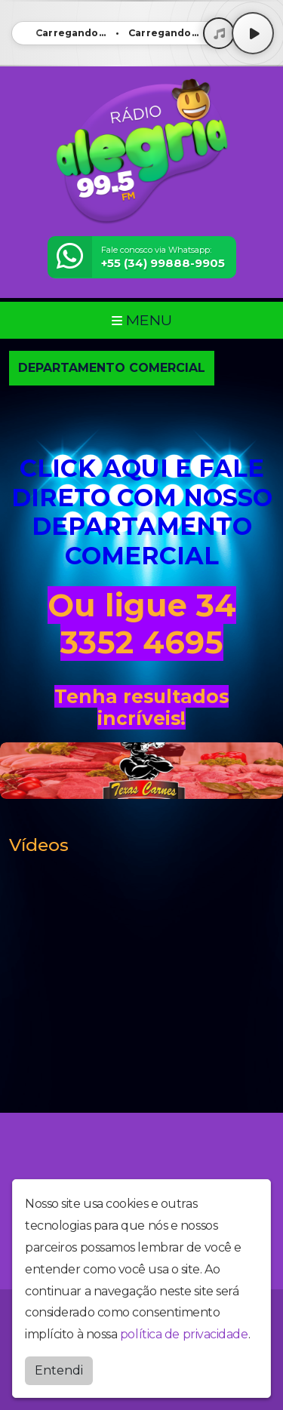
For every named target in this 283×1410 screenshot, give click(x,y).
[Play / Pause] (253, 33)
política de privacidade (184, 1334)
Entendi (59, 1370)
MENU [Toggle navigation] (142, 320)
